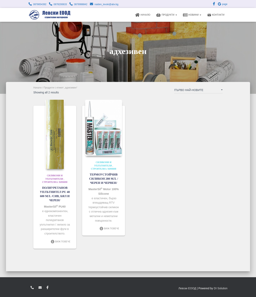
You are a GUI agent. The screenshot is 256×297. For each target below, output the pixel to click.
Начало (142, 15)
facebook (47, 287)
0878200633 (60, 4)
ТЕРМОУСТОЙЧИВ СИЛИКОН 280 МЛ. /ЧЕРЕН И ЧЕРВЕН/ (103, 178)
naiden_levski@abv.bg (106, 4)
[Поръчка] (198, 91)
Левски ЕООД (187, 288)
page (222, 4)
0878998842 (80, 4)
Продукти (166, 15)
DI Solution (220, 288)
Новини (192, 15)
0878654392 (39, 4)
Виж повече (60, 241)
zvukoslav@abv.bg (40, 287)
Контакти (215, 15)
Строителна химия (54, 182)
